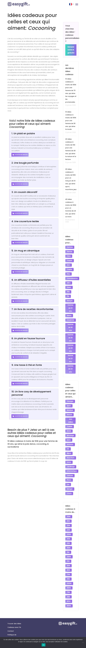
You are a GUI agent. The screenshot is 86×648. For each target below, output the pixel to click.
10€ (68, 550)
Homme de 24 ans (70, 365)
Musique (70, 406)
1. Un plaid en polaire (23, 133)
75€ (68, 580)
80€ (68, 559)
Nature (69, 410)
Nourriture (70, 451)
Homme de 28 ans (70, 345)
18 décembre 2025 (70, 221)
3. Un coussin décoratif (24, 192)
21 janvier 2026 (70, 105)
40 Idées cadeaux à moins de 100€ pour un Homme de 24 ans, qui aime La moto (70, 208)
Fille (68, 290)
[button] (71, 4)
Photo (69, 472)
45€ (68, 584)
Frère (69, 256)
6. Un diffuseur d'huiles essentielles (31, 279)
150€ (69, 538)
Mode (69, 426)
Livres (69, 455)
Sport (69, 401)
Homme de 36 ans (70, 334)
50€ (68, 512)
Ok (43, 645)
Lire (68, 477)
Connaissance (72, 277)
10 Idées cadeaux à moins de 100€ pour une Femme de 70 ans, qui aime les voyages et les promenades (70, 90)
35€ (68, 567)
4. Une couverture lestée (25, 221)
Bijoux (69, 447)
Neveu (69, 313)
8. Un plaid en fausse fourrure (28, 338)
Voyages (70, 397)
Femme (69, 252)
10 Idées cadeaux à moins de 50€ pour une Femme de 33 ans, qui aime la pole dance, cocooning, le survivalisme (33, 444)
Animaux (70, 438)
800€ (69, 593)
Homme (70, 247)
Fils (68, 294)
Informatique (72, 464)
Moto (69, 434)
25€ (68, 533)
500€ (69, 576)
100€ (69, 508)
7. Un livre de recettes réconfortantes (32, 309)
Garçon (70, 298)
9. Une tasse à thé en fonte (27, 365)
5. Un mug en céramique (25, 250)
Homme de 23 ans (70, 305)
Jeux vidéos (70, 415)
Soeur (69, 285)
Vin (68, 443)
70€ (68, 563)
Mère (69, 281)
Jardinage (71, 460)
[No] (83, 642)
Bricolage (70, 430)
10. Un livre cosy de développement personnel (31, 393)
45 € (69, 589)
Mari (68, 264)
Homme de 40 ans (70, 324)
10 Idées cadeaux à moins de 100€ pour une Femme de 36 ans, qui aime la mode (70, 120)
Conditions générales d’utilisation (12, 633)
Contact (11, 618)
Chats (69, 485)
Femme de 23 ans (70, 355)
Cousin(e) (70, 317)
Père (68, 273)
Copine (69, 269)
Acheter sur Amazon (19, 155)
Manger (70, 481)
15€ (68, 542)
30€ (68, 516)
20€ (68, 521)
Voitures (70, 468)
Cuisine (69, 421)
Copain (69, 260)
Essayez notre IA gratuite (70, 50)
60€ (68, 555)
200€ (69, 525)
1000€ (69, 572)
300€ (69, 546)
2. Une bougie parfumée (25, 162)
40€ (68, 529)
